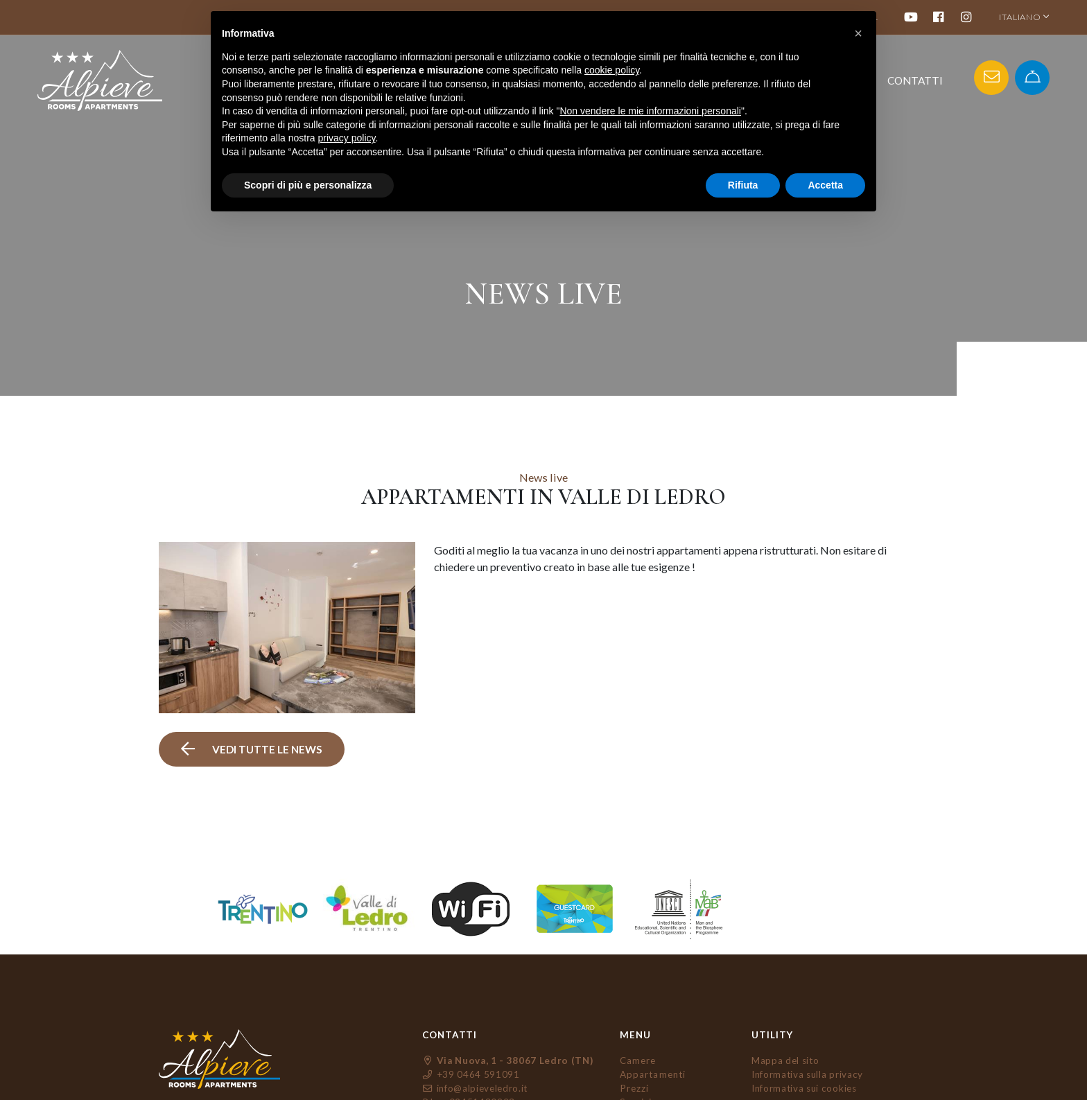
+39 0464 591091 (471, 1074)
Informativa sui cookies (804, 1088)
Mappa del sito (785, 1060)
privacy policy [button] (347, 137)
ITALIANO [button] (1024, 17)
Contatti (915, 80)
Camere (638, 1060)
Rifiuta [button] (743, 185)
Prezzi (634, 1088)
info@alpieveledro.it (475, 1088)
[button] (858, 33)
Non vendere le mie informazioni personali (649, 110)
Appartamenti (653, 1074)
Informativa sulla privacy (807, 1074)
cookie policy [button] (611, 70)
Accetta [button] (825, 185)
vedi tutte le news (252, 750)
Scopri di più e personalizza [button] (308, 185)
